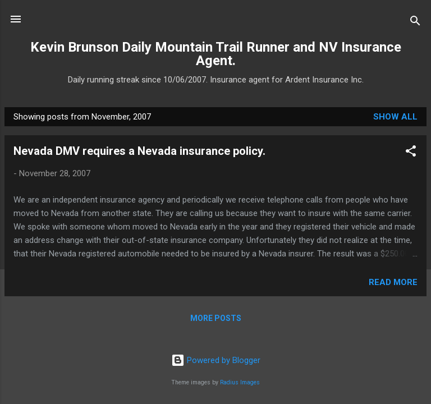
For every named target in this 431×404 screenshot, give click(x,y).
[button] (411, 153)
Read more (393, 282)
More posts (215, 318)
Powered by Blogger (215, 360)
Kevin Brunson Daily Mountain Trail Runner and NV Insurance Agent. (215, 53)
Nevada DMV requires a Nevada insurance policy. (139, 151)
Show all (395, 117)
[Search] (415, 23)
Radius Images (240, 382)
